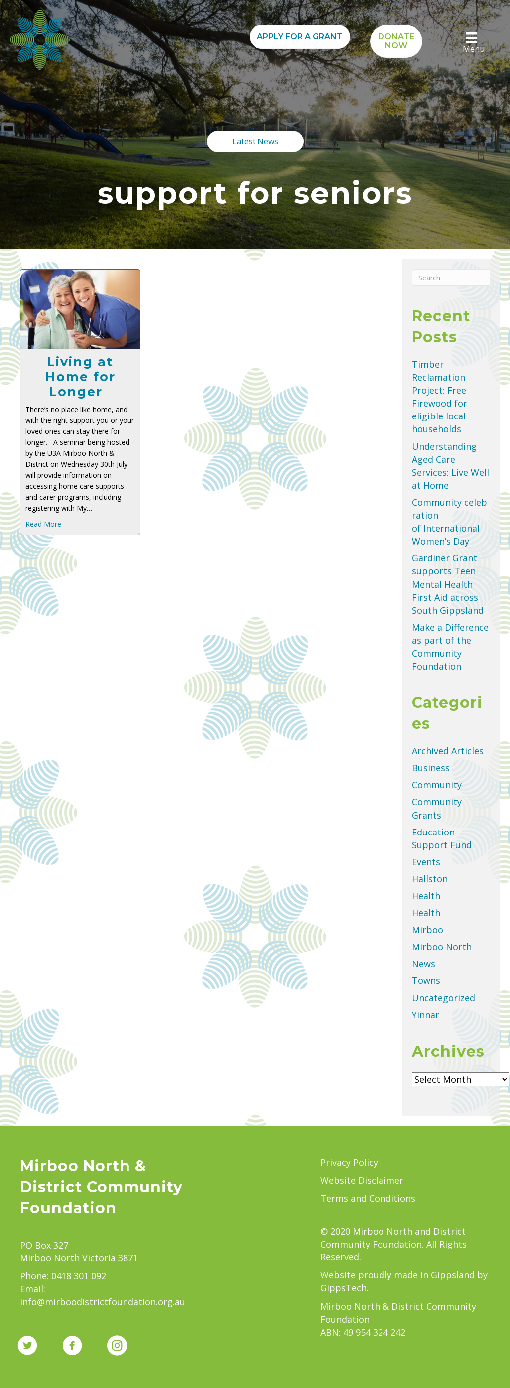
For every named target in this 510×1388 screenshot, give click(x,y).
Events (426, 862)
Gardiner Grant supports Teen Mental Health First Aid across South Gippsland (449, 584)
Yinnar (425, 1015)
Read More (43, 524)
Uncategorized (443, 998)
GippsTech (343, 1288)
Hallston (430, 879)
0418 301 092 (78, 1276)
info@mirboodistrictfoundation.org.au (102, 1302)
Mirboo (427, 930)
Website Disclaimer (361, 1180)
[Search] (451, 277)
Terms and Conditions (367, 1198)
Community (437, 785)
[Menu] (471, 43)
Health (426, 896)
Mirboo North (442, 947)
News (423, 964)
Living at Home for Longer (80, 376)
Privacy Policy (349, 1162)
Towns (426, 980)
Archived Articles (448, 751)
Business (431, 768)
